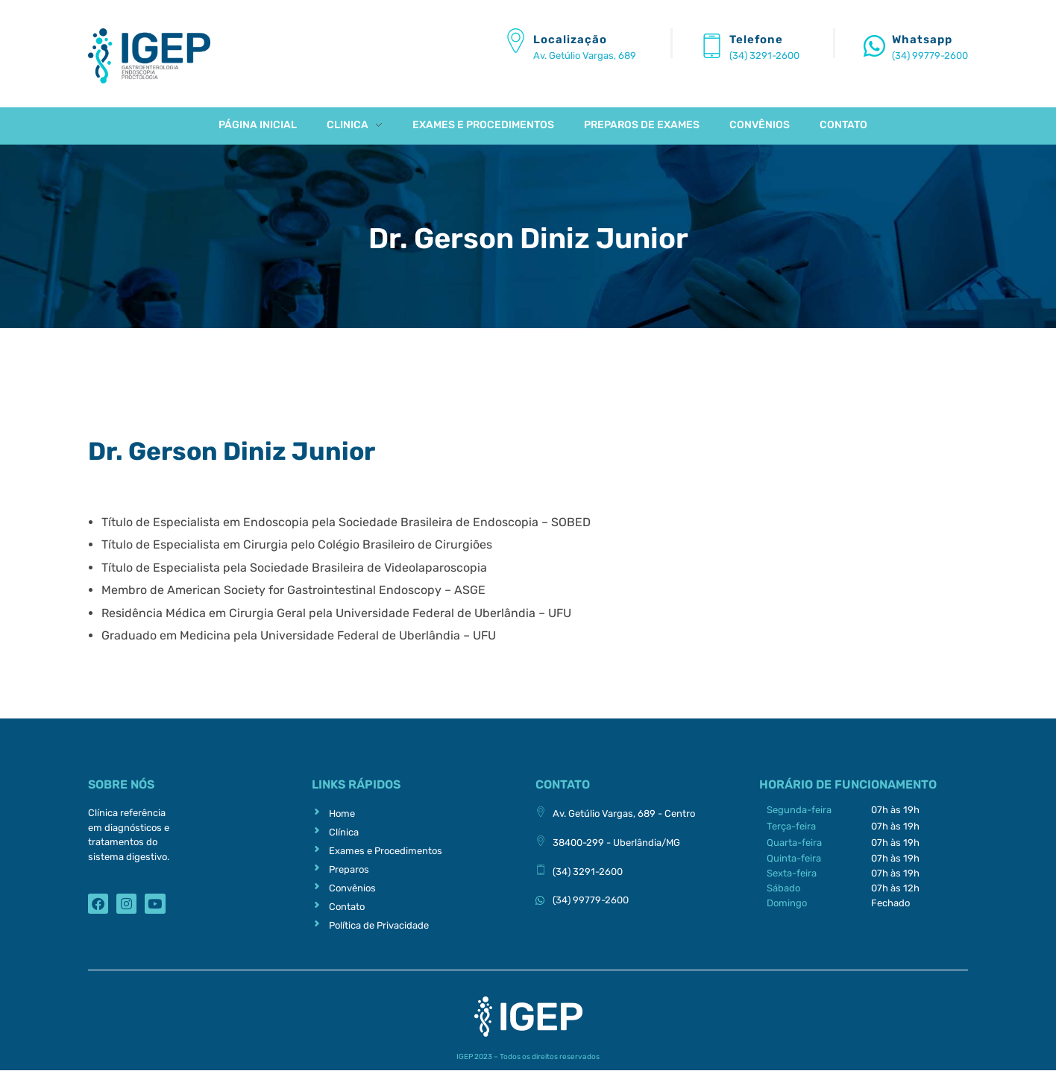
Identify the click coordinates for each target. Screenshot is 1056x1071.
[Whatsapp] (874, 46)
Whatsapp (922, 39)
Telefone (756, 39)
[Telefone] (712, 46)
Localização (570, 39)
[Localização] (515, 40)
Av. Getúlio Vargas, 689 (584, 55)
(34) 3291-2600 (764, 55)
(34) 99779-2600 (930, 55)
